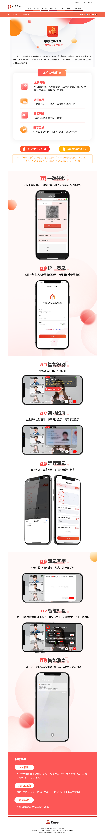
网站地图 (34, 830)
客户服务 (44, 8)
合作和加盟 (53, 8)
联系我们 (48, 830)
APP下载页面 (15, 14)
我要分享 (82, 14)
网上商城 (61, 8)
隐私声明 (43, 830)
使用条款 (38, 830)
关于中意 (29, 8)
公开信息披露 (78, 8)
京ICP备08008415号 (68, 830)
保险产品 (36, 8)
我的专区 (69, 8)
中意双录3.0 (26, 14)
